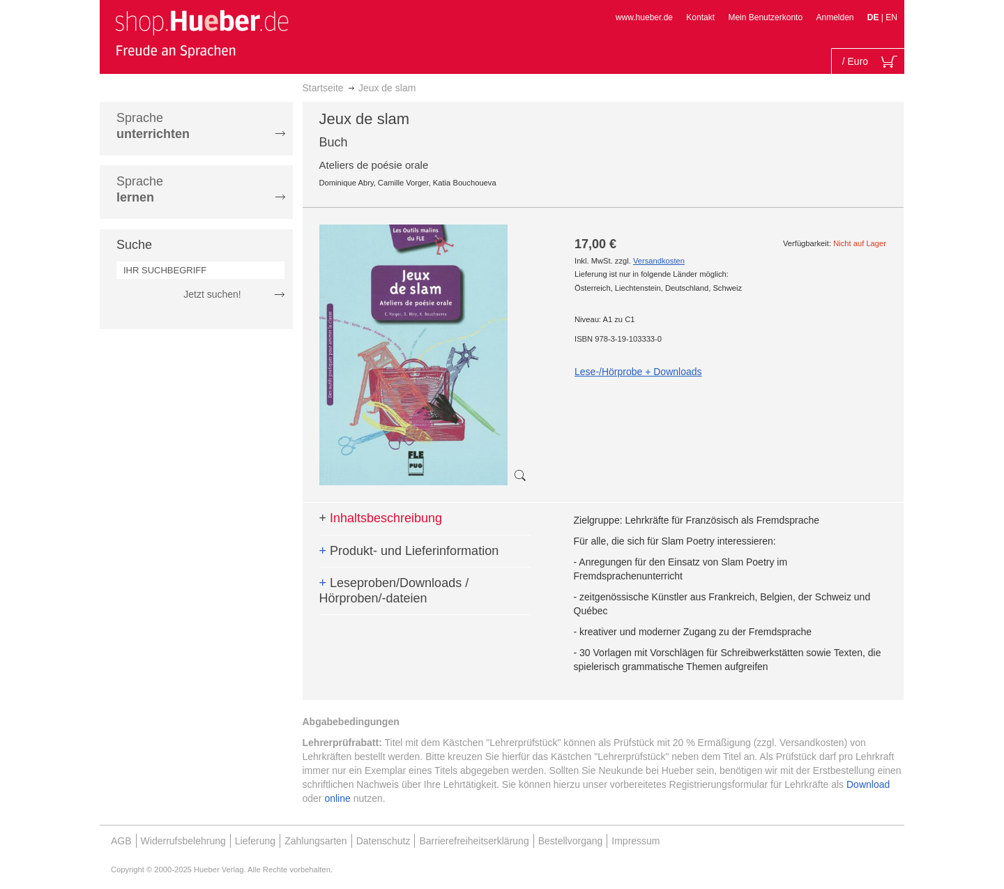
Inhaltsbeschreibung (381, 518)
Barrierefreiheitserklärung (473, 840)
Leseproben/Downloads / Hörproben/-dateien (394, 590)
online (337, 798)
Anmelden (834, 17)
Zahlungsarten (315, 840)
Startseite (323, 87)
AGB (121, 840)
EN (891, 17)
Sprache (153, 126)
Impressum (635, 840)
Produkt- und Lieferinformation (409, 551)
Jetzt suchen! (212, 294)
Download (868, 784)
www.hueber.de (644, 17)
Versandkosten (659, 261)
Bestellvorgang (570, 840)
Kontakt (700, 17)
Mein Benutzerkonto (765, 17)
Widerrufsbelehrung (183, 840)
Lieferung (255, 840)
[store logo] (201, 33)
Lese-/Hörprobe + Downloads (638, 371)
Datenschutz (383, 840)
